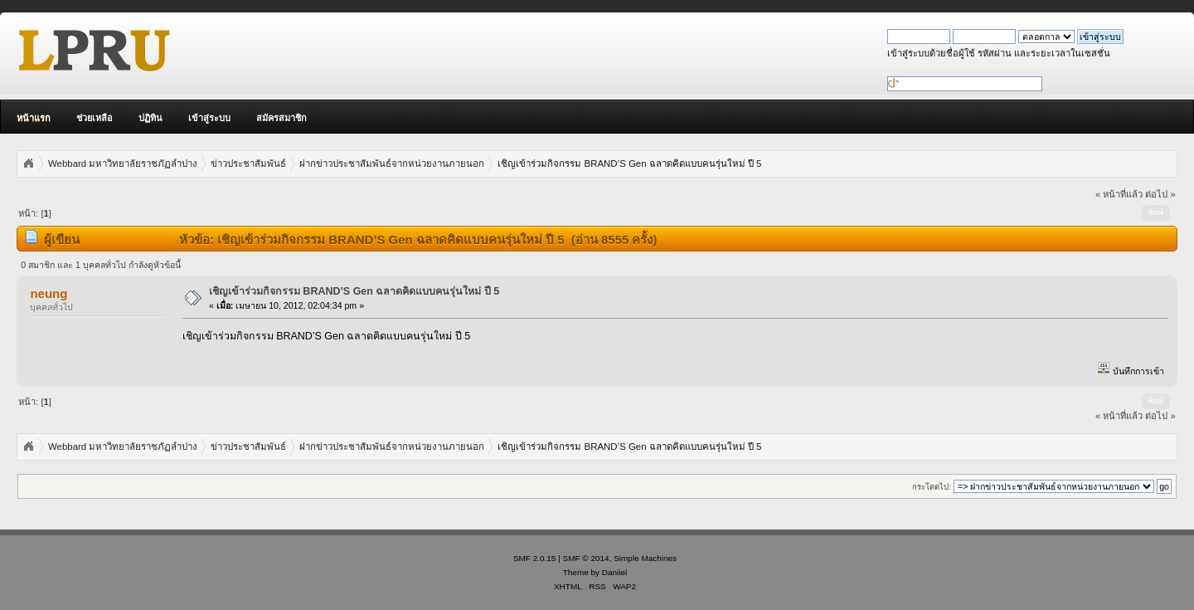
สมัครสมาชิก (281, 118)
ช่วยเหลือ (94, 118)
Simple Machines (645, 558)
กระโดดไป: (931, 486)
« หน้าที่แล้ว (1119, 194)
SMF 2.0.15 (534, 558)
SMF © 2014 (586, 558)
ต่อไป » (1160, 194)
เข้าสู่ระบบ (209, 118)
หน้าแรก (34, 118)
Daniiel (614, 572)
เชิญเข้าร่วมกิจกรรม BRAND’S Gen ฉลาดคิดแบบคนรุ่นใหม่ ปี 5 (354, 291)
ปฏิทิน (150, 118)
